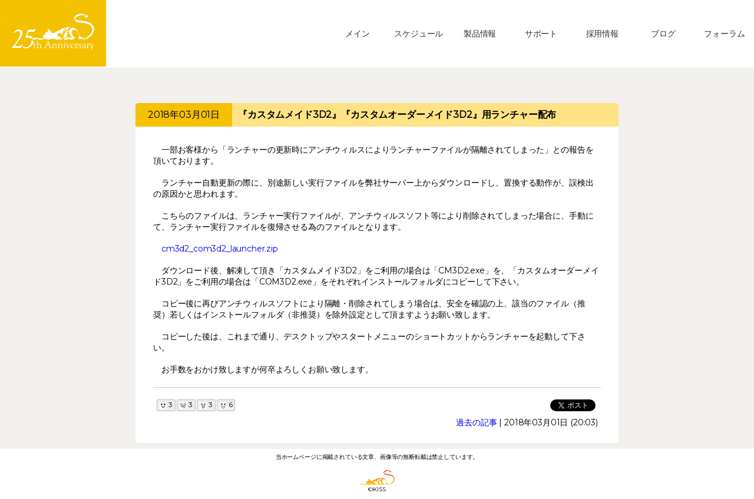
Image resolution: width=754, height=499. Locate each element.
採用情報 (602, 33)
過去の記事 (476, 422)
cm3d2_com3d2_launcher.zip (219, 248)
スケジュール (418, 33)
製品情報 (480, 33)
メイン (357, 33)
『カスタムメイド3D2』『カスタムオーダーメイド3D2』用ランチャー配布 (397, 114)
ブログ (663, 33)
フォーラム (724, 33)
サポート (541, 33)
